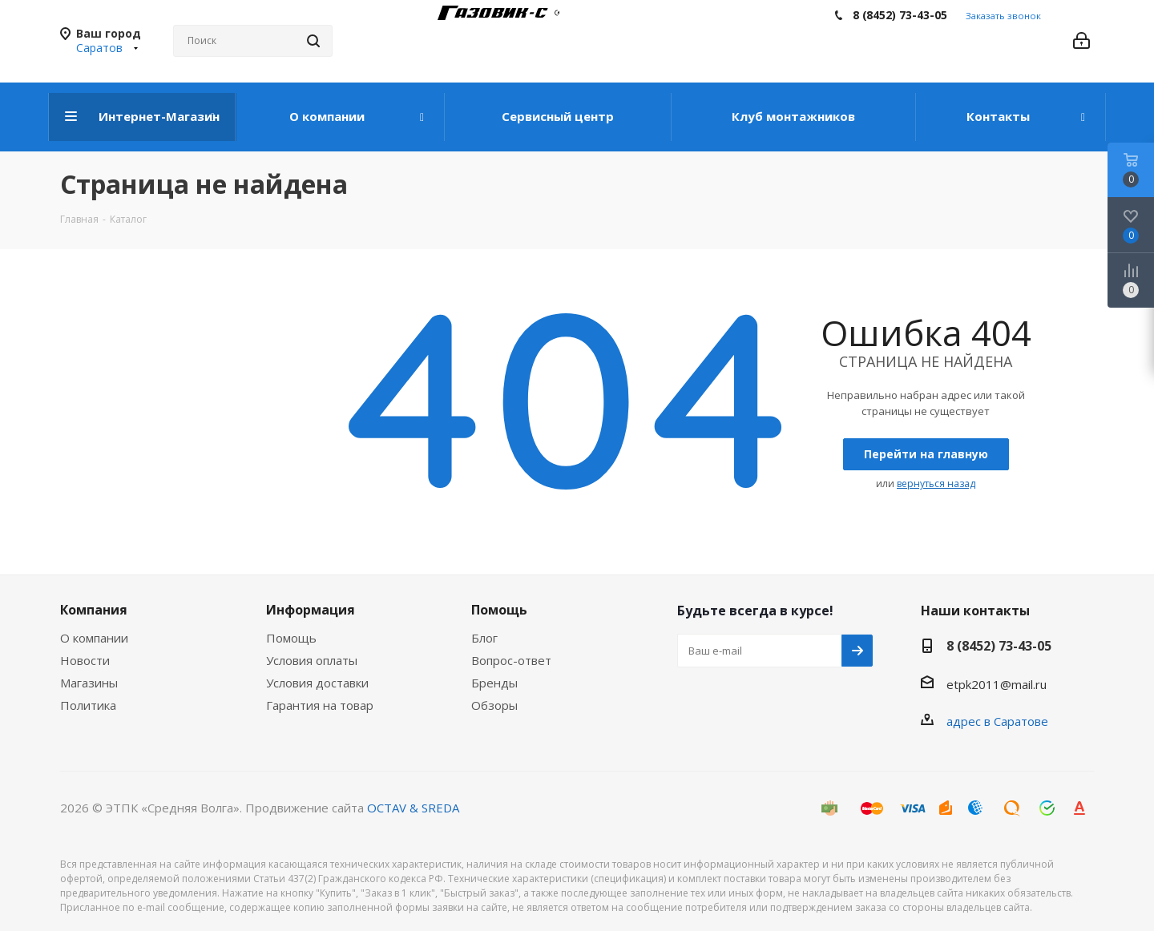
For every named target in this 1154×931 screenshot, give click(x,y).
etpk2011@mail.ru (996, 684)
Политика (88, 705)
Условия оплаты (311, 660)
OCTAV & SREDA (413, 808)
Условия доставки (317, 683)
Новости (85, 660)
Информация (310, 610)
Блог (484, 638)
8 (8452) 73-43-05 (900, 14)
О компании (94, 638)
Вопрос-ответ (511, 660)
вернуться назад (936, 483)
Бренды (494, 683)
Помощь (291, 638)
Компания (93, 610)
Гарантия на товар (319, 705)
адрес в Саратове (997, 721)
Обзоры (494, 705)
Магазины (89, 683)
